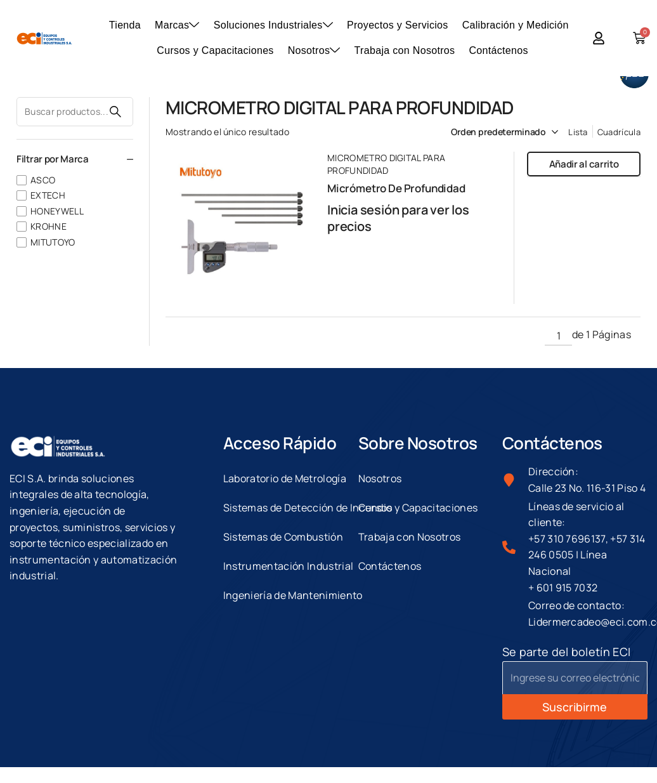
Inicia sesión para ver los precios (398, 218)
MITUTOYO (52, 242)
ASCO (42, 180)
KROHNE (48, 226)
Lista (578, 132)
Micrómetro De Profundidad (396, 188)
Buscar (115, 111)
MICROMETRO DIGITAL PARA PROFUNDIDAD (386, 164)
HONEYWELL (57, 211)
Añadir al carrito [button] (584, 164)
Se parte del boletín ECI (566, 651)
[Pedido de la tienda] (489, 132)
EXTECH (47, 195)
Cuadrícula (619, 132)
